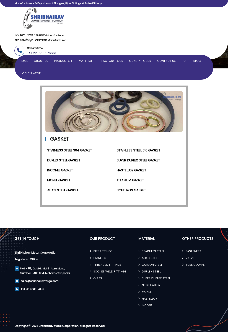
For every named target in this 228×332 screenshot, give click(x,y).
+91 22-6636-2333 (41, 53)
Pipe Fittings (102, 251)
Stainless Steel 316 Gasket (138, 150)
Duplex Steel (151, 271)
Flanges (99, 258)
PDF (184, 61)
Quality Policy (140, 61)
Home (24, 61)
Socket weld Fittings (109, 271)
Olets (97, 278)
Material (85, 61)
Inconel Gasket (60, 170)
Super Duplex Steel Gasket (138, 160)
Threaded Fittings (107, 265)
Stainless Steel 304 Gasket (69, 150)
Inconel (148, 305)
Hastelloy (149, 298)
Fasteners (193, 251)
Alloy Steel (150, 258)
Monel (146, 292)
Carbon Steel (152, 265)
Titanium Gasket (130, 180)
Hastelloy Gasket (131, 170)
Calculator (31, 73)
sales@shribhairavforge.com (39, 281)
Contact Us (166, 61)
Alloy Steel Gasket (62, 190)
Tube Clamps (195, 265)
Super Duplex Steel (156, 278)
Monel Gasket (58, 180)
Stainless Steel (153, 251)
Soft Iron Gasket (131, 190)
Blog (197, 61)
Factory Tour (112, 61)
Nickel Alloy (151, 285)
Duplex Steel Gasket (63, 160)
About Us (41, 61)
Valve (190, 258)
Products (62, 61)
